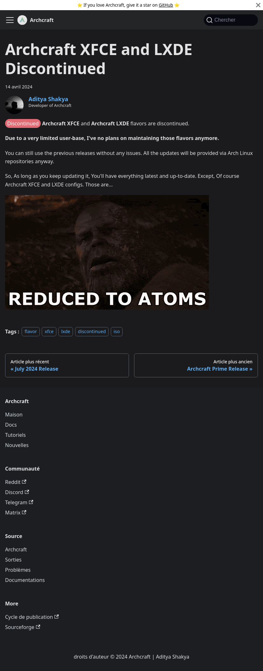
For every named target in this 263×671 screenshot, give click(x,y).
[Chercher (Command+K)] (231, 20)
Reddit (15, 482)
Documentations (25, 580)
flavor (31, 332)
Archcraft (16, 549)
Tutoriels (15, 434)
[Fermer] (258, 5)
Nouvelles (17, 445)
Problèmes (18, 569)
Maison (14, 414)
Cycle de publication (32, 616)
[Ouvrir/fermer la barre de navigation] (10, 20)
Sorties (13, 559)
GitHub (166, 5)
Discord (17, 492)
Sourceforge (22, 627)
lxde (65, 332)
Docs (11, 424)
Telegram (19, 502)
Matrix (15, 512)
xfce (49, 332)
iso (117, 332)
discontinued (92, 332)
